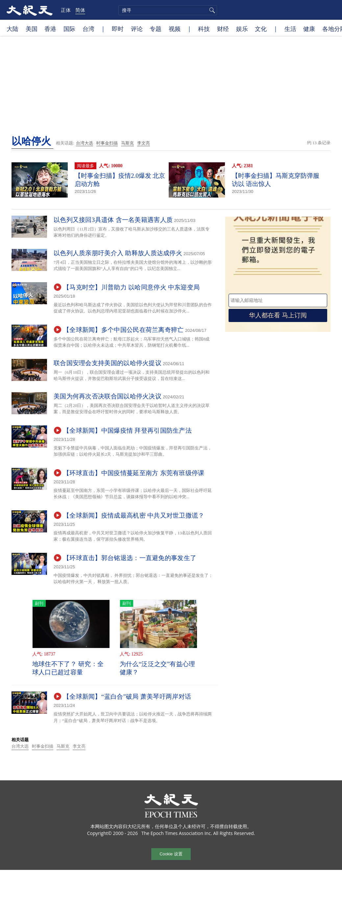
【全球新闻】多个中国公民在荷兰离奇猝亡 (123, 329)
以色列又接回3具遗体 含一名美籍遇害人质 (113, 219)
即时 (118, 29)
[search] (167, 10)
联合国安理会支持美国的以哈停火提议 (107, 363)
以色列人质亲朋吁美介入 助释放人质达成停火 (118, 253)
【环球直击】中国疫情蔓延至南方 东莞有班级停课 (134, 473)
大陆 (12, 29)
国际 (69, 29)
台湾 (88, 29)
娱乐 (242, 29)
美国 (31, 29)
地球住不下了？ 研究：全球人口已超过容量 (68, 668)
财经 (223, 29)
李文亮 (143, 143)
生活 (290, 29)
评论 (137, 29)
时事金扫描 (107, 143)
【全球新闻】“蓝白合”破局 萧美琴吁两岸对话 (127, 696)
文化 (261, 29)
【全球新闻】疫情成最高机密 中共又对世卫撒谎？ (134, 515)
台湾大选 (84, 143)
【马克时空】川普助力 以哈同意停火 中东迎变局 (131, 287)
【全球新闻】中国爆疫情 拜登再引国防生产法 (127, 430)
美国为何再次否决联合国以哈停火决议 (107, 396)
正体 (66, 10)
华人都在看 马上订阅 (278, 315)
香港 (50, 29)
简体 (80, 10)
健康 (309, 29)
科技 (204, 29)
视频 (175, 29)
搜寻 (211, 10)
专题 (155, 29)
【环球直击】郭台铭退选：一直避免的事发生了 (129, 557)
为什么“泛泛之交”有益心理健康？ (157, 668)
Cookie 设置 (170, 853)
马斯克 (127, 143)
